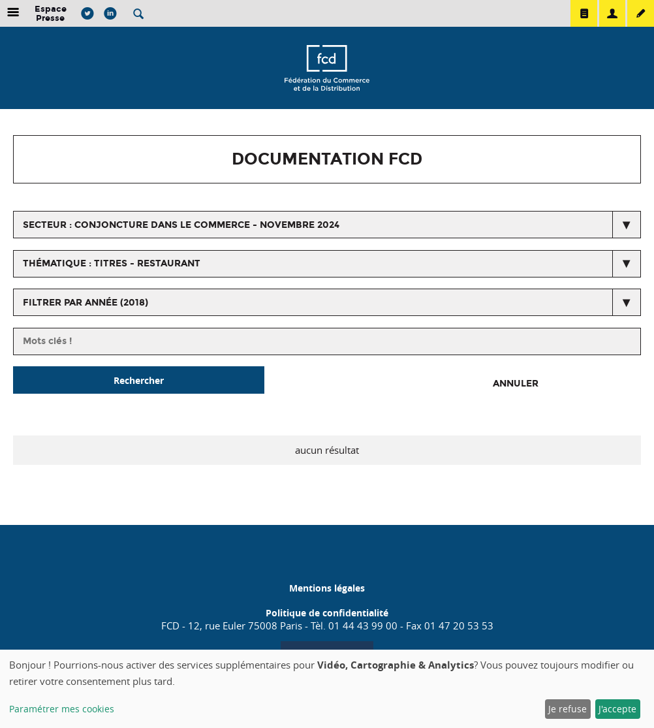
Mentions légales (327, 588)
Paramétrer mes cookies (61, 709)
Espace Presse (51, 13)
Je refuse (567, 709)
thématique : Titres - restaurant (111, 263)
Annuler (515, 383)
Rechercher (139, 380)
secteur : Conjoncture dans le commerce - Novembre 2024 (181, 224)
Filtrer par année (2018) (85, 302)
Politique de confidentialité (327, 613)
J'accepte (617, 709)
